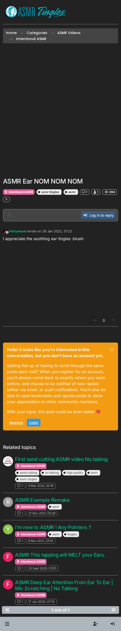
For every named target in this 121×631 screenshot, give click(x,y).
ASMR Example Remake (42, 500)
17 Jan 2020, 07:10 (41, 601)
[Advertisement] (60, 110)
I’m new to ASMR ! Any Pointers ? (53, 527)
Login (33, 422)
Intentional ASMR (18, 192)
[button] (7, 624)
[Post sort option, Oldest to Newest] (9, 215)
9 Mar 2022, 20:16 (41, 486)
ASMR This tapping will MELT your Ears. (60, 555)
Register (16, 422)
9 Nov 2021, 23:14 (40, 541)
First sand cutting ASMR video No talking (61, 459)
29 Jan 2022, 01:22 (57, 231)
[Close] (112, 350)
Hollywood (17, 231)
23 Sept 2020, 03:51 (42, 568)
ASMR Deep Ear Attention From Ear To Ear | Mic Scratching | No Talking (64, 585)
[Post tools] (113, 320)
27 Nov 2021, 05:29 (41, 513)
